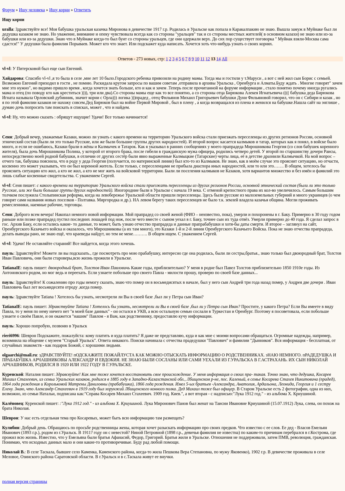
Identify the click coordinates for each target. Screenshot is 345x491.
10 (197, 59)
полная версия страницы (24, 481)
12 (208, 59)
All (224, 59)
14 (218, 59)
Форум (8, 10)
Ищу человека (32, 10)
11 (202, 59)
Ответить (82, 10)
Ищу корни (59, 10)
